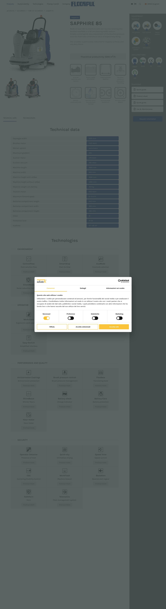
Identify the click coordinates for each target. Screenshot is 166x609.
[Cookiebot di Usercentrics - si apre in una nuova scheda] (119, 281)
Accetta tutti (114, 327)
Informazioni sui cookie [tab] (115, 288)
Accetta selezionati (83, 327)
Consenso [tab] (51, 288)
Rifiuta (52, 327)
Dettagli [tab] (83, 288)
